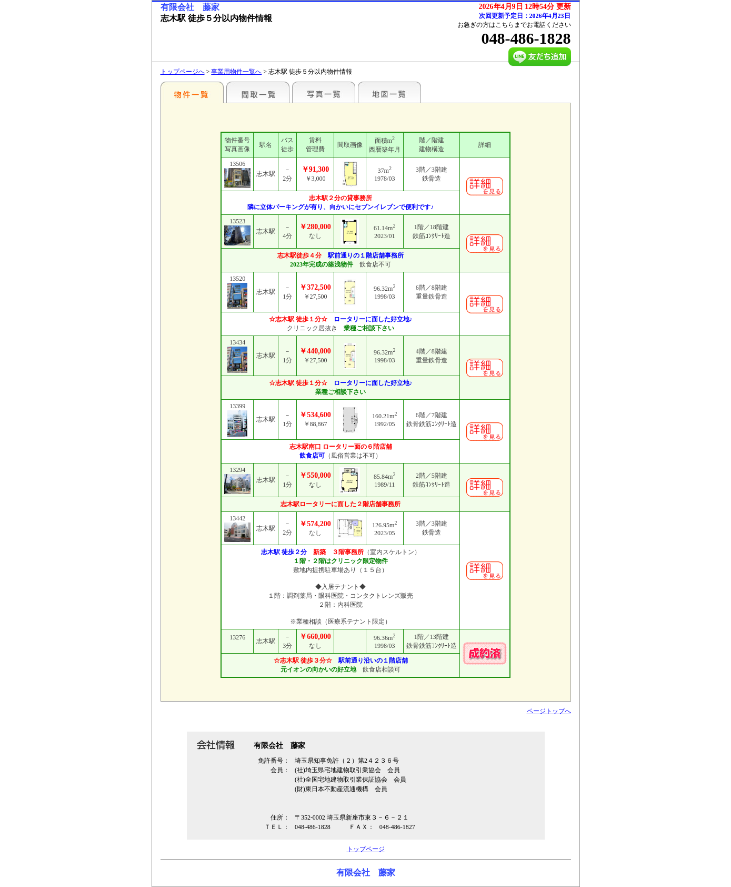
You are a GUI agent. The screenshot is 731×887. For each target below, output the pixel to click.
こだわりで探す (192, 92)
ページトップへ (549, 711)
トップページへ (183, 71)
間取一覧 (257, 92)
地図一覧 (389, 92)
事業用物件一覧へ (236, 71)
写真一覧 (323, 92)
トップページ (366, 849)
